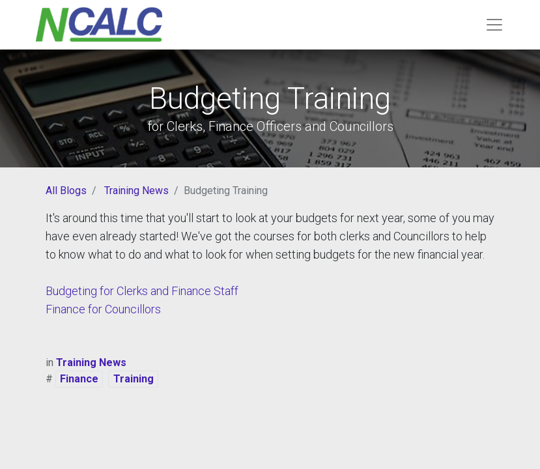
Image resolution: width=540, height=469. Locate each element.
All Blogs (66, 190)
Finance (79, 379)
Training (133, 379)
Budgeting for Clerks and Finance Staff (142, 291)
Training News (136, 190)
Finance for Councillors (103, 309)
